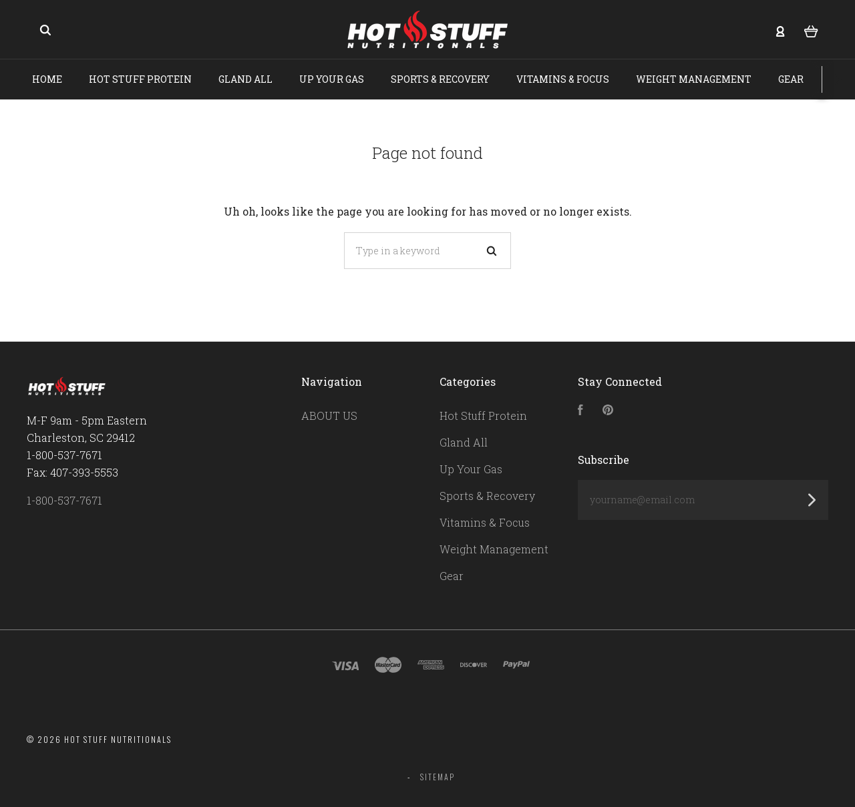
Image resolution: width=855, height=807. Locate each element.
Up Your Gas (331, 79)
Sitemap (437, 776)
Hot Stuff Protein (140, 79)
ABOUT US (329, 416)
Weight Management (693, 79)
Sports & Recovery (440, 79)
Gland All (245, 79)
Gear (791, 79)
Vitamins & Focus (562, 79)
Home (47, 79)
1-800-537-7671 (64, 500)
